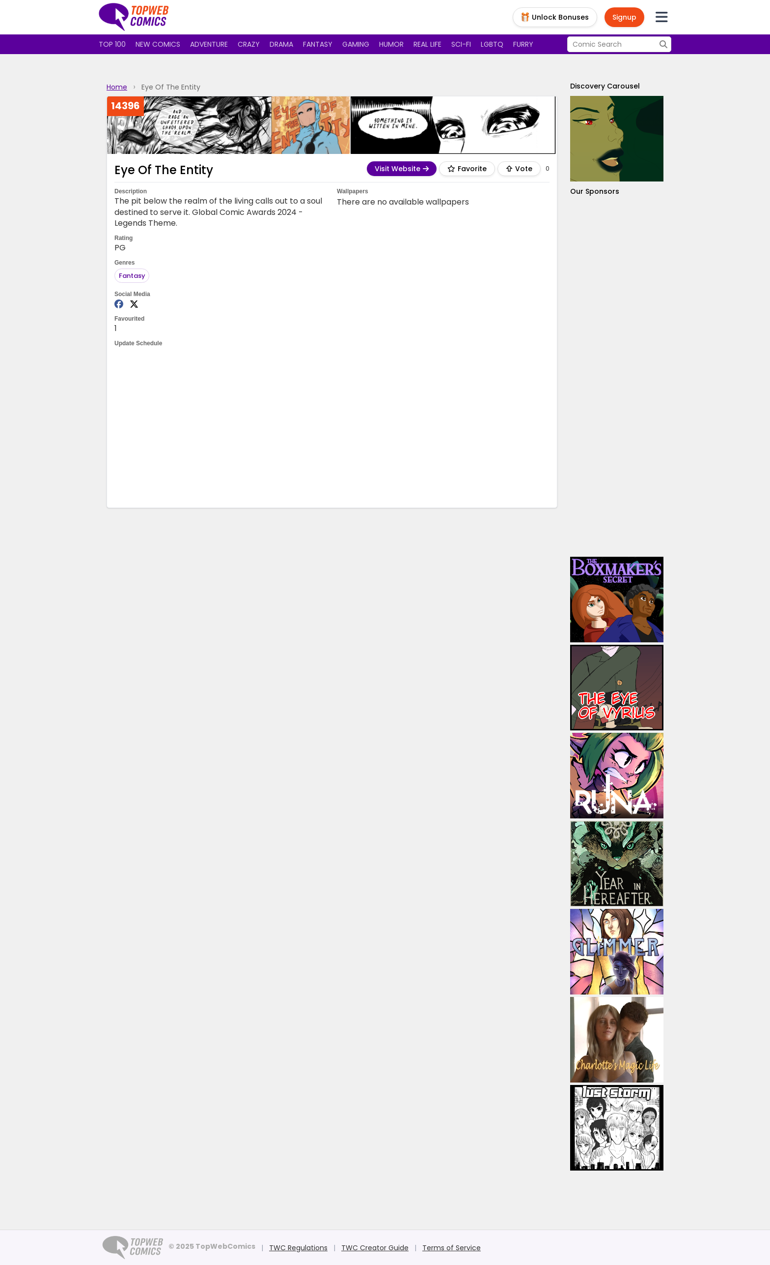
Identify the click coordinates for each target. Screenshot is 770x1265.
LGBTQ (492, 44)
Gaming (355, 44)
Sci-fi (461, 44)
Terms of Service (451, 1248)
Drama (281, 44)
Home (117, 87)
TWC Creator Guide (375, 1248)
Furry (523, 44)
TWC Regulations (298, 1248)
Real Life (427, 44)
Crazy (249, 44)
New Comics (158, 44)
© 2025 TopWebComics (211, 1246)
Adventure (209, 44)
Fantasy (317, 44)
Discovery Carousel (605, 86)
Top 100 (112, 44)
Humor (391, 44)
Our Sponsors (594, 191)
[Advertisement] (332, 426)
